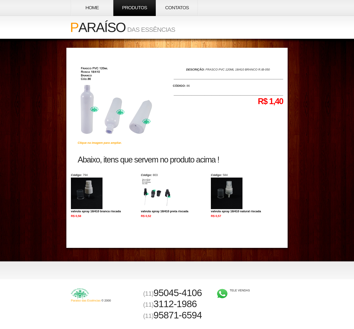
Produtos (134, 7)
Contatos (177, 7)
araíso (98, 27)
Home (92, 7)
